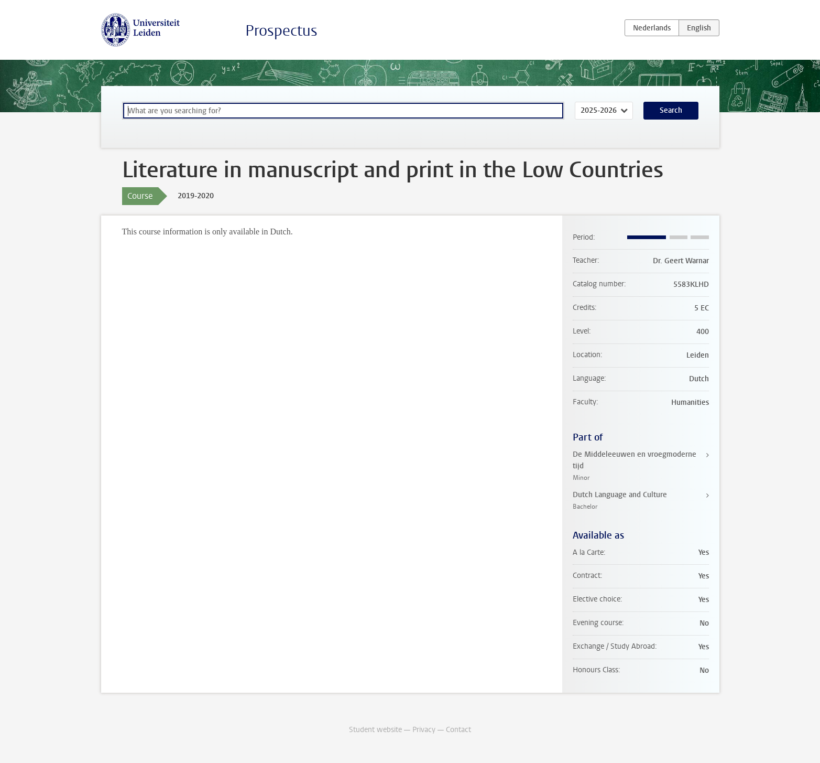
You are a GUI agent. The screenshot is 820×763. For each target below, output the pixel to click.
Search (671, 110)
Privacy (423, 730)
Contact (458, 730)
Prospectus (281, 30)
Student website (375, 730)
